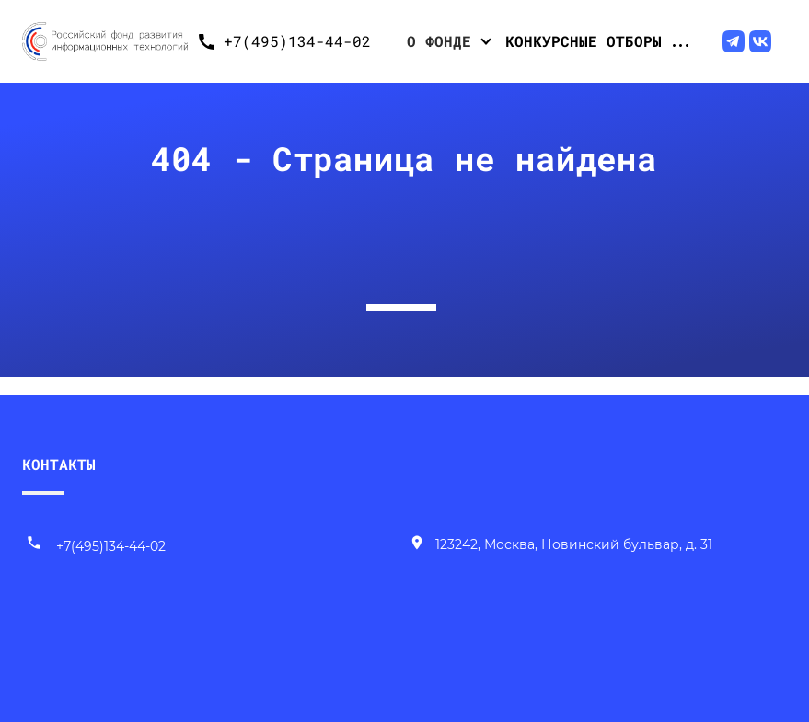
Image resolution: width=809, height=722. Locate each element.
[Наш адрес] (560, 546)
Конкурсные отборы (583, 41)
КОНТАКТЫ (59, 464)
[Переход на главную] (105, 41)
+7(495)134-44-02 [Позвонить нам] (96, 546)
